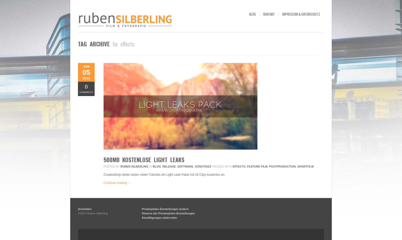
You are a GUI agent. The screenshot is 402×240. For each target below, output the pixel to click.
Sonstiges (203, 166)
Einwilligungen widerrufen (159, 217)
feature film (257, 166)
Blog (157, 166)
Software (185, 166)
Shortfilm (305, 166)
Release (169, 166)
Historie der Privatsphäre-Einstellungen (168, 213)
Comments (86, 88)
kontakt (269, 14)
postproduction (282, 166)
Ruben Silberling (134, 166)
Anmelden (85, 209)
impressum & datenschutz (301, 14)
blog (252, 14)
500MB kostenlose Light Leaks (144, 159)
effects (239, 166)
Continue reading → (117, 183)
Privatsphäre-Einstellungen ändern (165, 209)
